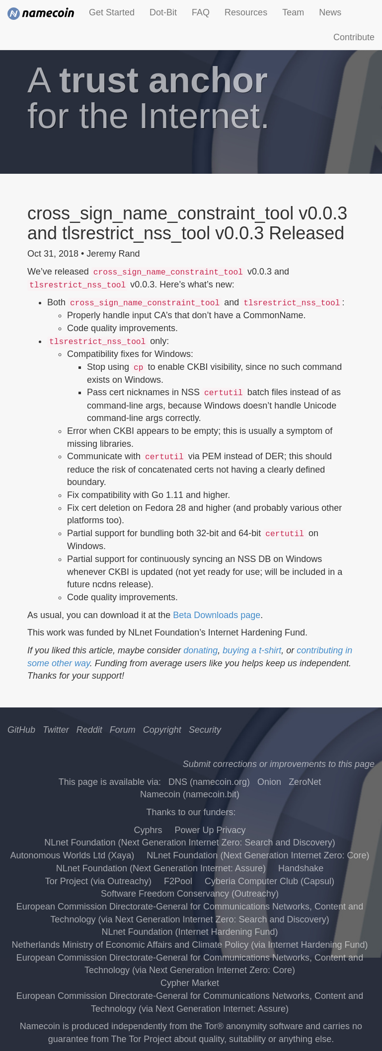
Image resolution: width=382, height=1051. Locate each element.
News (330, 12)
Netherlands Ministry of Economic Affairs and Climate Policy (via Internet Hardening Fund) (190, 945)
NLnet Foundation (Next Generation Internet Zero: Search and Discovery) (189, 842)
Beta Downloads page (216, 615)
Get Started (112, 12)
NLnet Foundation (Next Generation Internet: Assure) (161, 868)
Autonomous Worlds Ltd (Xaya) (72, 855)
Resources (246, 12)
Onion (269, 782)
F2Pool (178, 881)
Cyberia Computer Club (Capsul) (269, 881)
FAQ (201, 12)
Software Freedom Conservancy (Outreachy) (190, 894)
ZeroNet (305, 782)
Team (293, 12)
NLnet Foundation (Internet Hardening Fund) (189, 932)
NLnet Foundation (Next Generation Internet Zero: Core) (258, 855)
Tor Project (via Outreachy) (98, 881)
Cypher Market (189, 983)
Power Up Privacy (209, 830)
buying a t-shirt (252, 650)
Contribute (354, 37)
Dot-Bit (163, 12)
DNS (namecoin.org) (209, 782)
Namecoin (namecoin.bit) (189, 794)
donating (200, 650)
